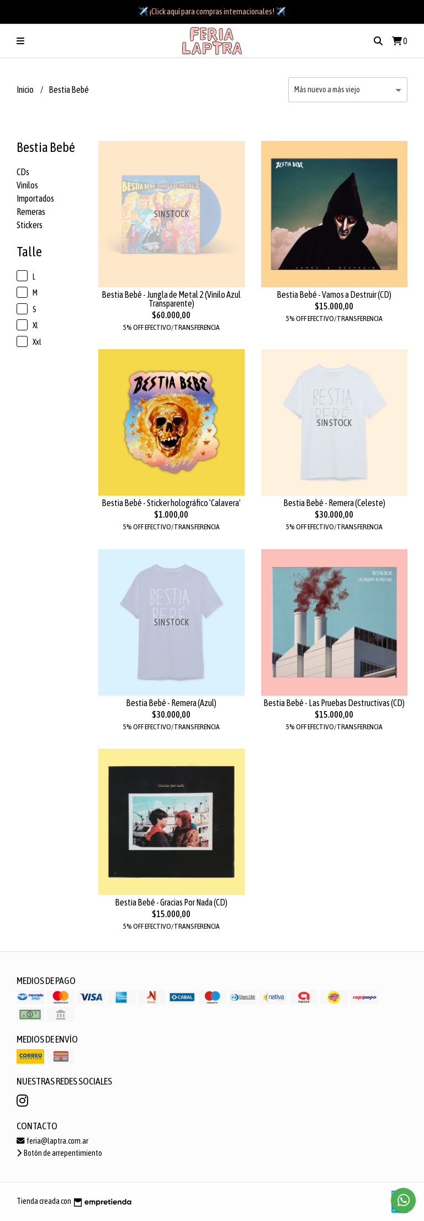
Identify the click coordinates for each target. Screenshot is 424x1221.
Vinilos (27, 185)
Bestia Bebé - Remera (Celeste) (334, 503)
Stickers (30, 225)
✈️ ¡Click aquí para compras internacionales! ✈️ (212, 11)
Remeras (31, 212)
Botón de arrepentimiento (59, 1153)
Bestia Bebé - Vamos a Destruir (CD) (334, 294)
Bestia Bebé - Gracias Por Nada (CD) (171, 902)
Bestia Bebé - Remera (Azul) (171, 703)
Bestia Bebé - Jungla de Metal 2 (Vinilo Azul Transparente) (171, 299)
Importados (35, 198)
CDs (23, 172)
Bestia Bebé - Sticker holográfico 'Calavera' (171, 503)
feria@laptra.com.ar (52, 1140)
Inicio (26, 89)
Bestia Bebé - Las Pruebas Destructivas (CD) (334, 703)
